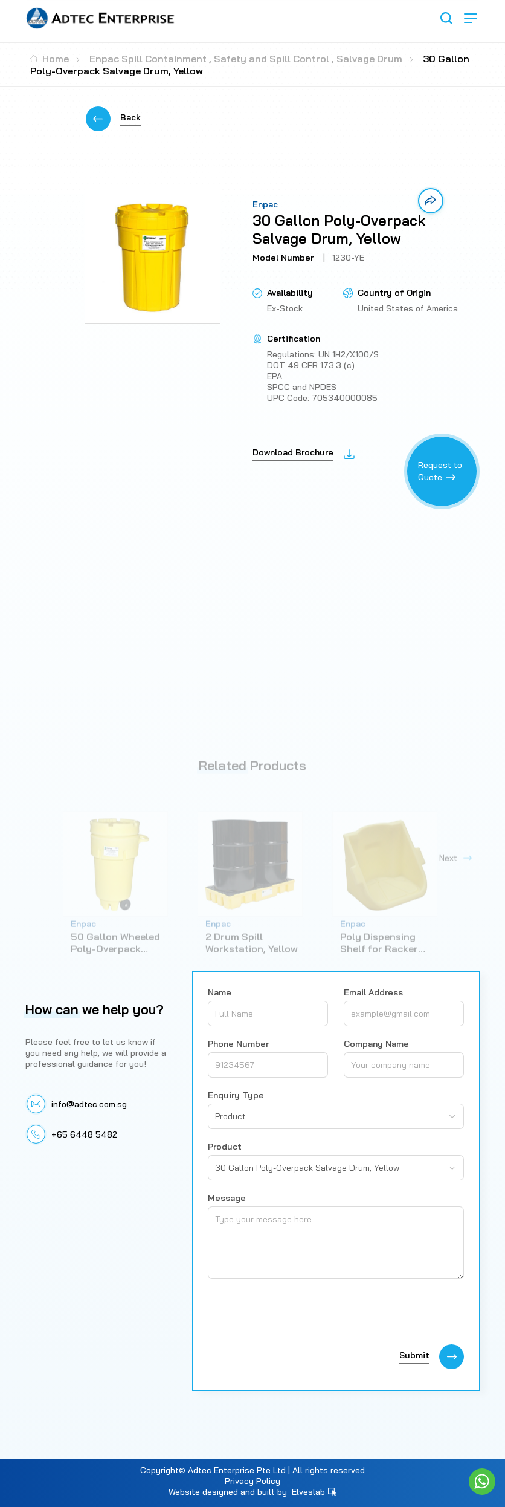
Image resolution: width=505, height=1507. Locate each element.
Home (49, 59)
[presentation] (299, 1314)
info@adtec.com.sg (89, 1104)
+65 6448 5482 (84, 1134)
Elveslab (314, 1491)
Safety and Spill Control (271, 59)
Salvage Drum (369, 59)
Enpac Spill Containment (148, 59)
